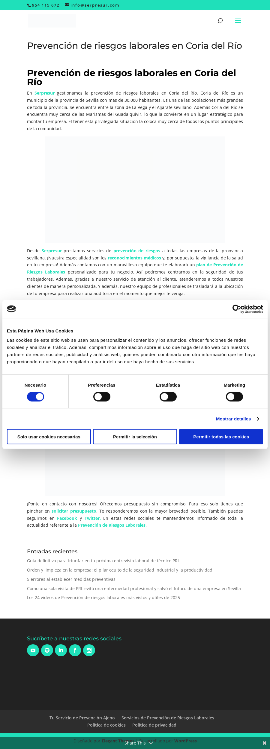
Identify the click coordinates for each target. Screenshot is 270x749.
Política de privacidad (154, 725)
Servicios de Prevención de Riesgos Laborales (168, 718)
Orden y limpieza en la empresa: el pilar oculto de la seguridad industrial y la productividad (119, 570)
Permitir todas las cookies (221, 436)
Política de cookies (106, 725)
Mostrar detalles (233, 418)
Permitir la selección (135, 436)
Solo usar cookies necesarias (48, 436)
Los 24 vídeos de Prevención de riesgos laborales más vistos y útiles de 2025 (103, 597)
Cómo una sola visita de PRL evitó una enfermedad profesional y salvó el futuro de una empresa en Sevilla (134, 588)
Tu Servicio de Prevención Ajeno (82, 718)
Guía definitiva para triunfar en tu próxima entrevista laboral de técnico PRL (103, 560)
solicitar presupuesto (74, 511)
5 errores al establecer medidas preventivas (71, 579)
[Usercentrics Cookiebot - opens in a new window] (237, 308)
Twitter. (93, 518)
